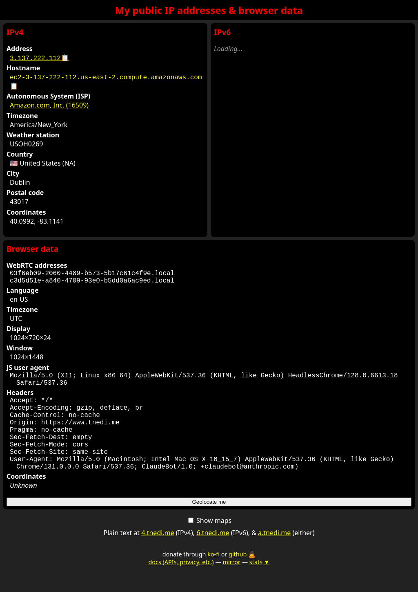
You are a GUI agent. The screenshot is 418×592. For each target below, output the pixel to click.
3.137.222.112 (39, 57)
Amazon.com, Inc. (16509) (49, 105)
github (238, 577)
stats (259, 585)
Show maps (209, 543)
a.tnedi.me (274, 555)
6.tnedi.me (212, 555)
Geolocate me (209, 525)
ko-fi (213, 577)
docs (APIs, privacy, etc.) (180, 585)
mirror (231, 585)
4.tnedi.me (157, 555)
